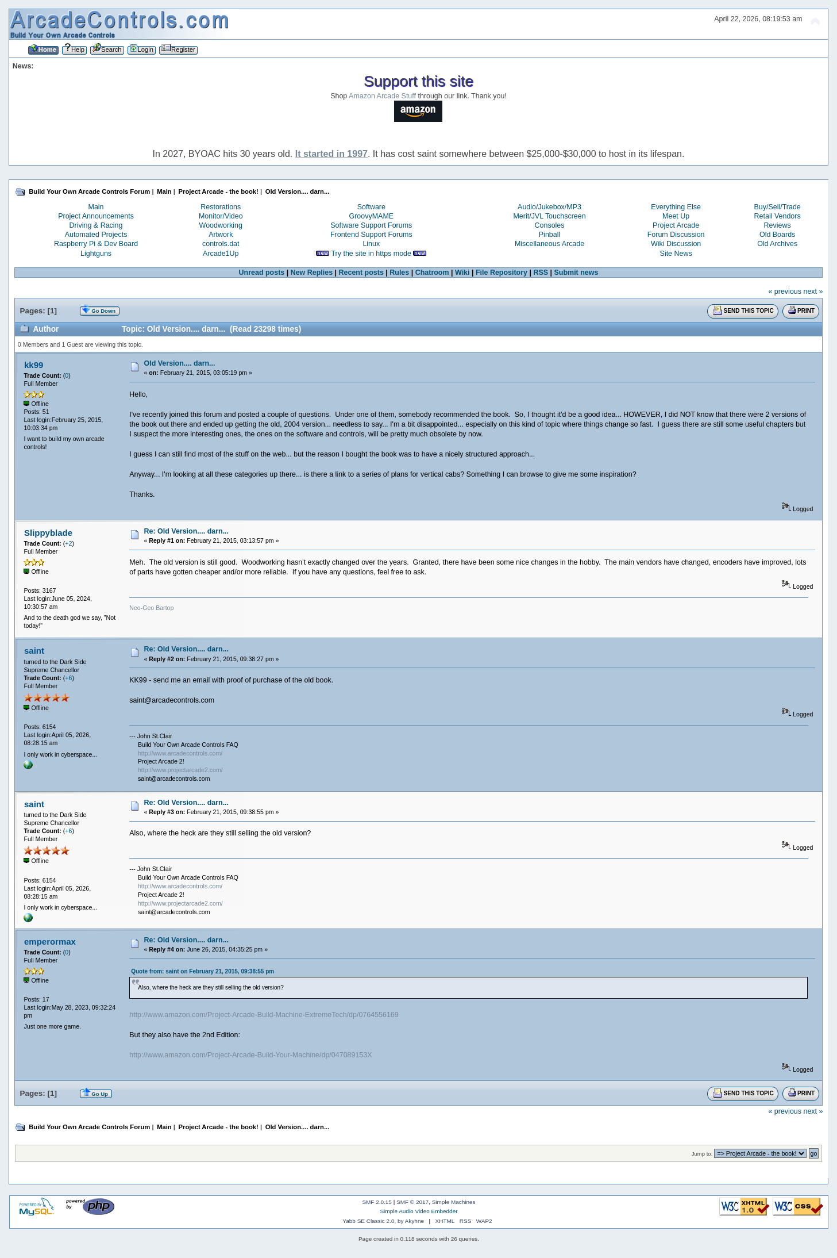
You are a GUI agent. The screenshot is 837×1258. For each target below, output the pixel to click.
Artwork (221, 235)
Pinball (549, 235)
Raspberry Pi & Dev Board (96, 244)
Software (371, 207)
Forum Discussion (676, 235)
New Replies (312, 273)
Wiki (462, 273)
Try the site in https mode (371, 254)
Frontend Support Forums (371, 235)
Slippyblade (48, 533)
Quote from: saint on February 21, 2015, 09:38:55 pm (202, 971)
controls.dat (220, 244)
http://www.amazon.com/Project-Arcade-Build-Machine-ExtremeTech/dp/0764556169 (264, 1015)
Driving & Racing (96, 225)
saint (34, 650)
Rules (399, 273)
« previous (784, 291)
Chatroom (432, 273)
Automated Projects (96, 235)
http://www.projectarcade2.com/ (180, 769)
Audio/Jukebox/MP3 (549, 207)
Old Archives (777, 244)
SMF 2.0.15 (377, 1202)
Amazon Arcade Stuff (382, 96)
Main (96, 207)
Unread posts (262, 273)
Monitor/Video (221, 216)
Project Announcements (96, 216)
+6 (68, 677)
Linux (371, 244)
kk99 (33, 365)
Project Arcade (676, 225)
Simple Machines (454, 1202)
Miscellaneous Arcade (549, 244)
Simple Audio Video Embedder (418, 1211)
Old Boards (777, 235)
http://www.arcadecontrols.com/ (180, 753)
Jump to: (702, 1153)
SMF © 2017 (412, 1202)
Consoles (550, 225)
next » (813, 291)
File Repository (501, 273)
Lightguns (95, 254)
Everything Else (676, 207)
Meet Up (675, 216)
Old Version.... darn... (179, 363)
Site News (676, 254)
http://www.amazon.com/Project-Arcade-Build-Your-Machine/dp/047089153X (250, 1055)
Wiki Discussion (676, 244)
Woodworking (220, 225)
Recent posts (361, 273)
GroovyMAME (371, 216)
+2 (68, 543)
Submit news (576, 273)
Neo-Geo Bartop (151, 607)
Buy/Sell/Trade (777, 207)
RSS (540, 273)
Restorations (220, 207)
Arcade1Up (220, 254)
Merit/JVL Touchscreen (549, 216)
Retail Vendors (777, 216)
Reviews (777, 225)
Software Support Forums (371, 225)
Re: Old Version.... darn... (186, 531)
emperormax (50, 941)
